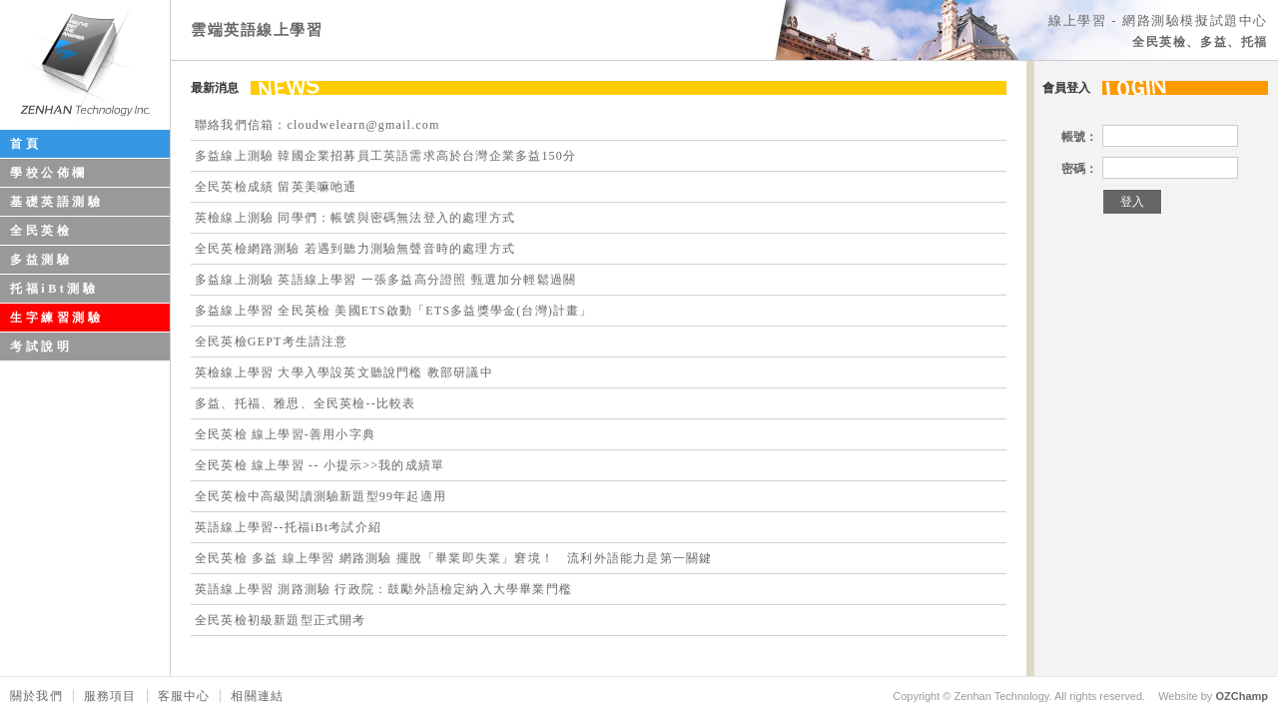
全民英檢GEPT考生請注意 (271, 342)
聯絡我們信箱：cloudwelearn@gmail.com (317, 125)
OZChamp (1241, 696)
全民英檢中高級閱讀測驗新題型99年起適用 (320, 496)
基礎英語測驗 (57, 202)
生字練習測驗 (57, 318)
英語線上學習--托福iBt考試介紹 (288, 527)
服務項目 (110, 696)
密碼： (1079, 169)
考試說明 (41, 347)
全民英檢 (41, 231)
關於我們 (36, 696)
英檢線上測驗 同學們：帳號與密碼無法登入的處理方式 (355, 218)
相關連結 (257, 696)
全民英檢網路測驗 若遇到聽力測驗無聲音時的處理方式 (355, 249)
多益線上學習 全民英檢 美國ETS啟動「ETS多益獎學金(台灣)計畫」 (394, 311)
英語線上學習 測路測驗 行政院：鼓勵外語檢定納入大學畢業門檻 (383, 589)
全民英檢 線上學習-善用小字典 (285, 434)
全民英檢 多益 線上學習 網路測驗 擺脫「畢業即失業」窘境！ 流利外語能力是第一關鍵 (453, 558)
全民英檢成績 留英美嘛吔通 (276, 187)
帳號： (1079, 137)
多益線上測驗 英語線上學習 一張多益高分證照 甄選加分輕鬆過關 (385, 280)
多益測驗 (41, 260)
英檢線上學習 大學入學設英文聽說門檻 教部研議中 (344, 372)
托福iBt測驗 (54, 289)
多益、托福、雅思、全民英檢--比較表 (305, 403)
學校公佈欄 (49, 173)
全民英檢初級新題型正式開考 (280, 620)
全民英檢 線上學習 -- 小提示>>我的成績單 (319, 465)
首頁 (25, 144)
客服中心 (184, 696)
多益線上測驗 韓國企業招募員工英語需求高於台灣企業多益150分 (385, 156)
